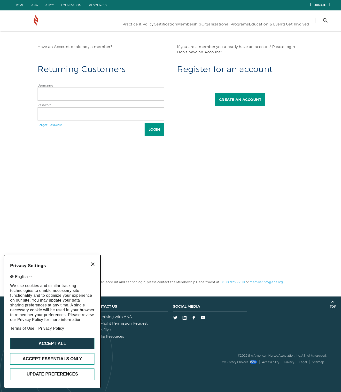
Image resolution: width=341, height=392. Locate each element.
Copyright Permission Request (121, 323)
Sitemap (318, 362)
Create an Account (240, 99)
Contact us (105, 306)
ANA (34, 5)
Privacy (289, 362)
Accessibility (270, 362)
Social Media (186, 306)
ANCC (49, 5)
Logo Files (102, 330)
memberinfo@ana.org (266, 282)
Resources (98, 5)
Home (19, 5)
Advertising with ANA (113, 316)
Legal (303, 362)
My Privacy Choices (239, 362)
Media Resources (109, 336)
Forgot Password (50, 125)
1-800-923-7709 (232, 282)
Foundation (71, 5)
